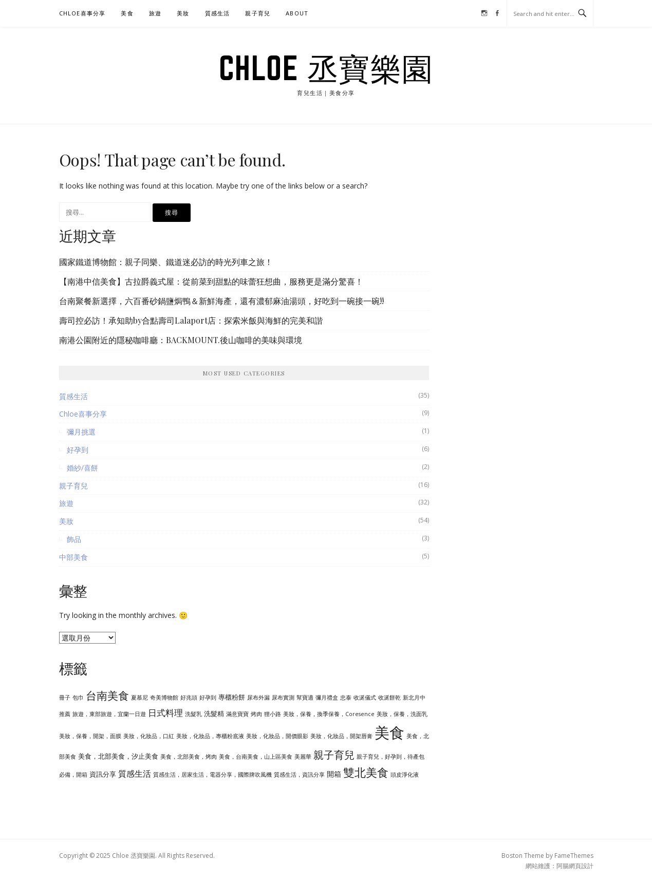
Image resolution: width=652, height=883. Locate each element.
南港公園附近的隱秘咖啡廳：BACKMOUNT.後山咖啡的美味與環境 (180, 339)
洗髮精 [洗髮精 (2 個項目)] (214, 713)
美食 (127, 13)
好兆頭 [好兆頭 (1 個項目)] (188, 697)
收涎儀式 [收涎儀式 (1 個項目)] (364, 697)
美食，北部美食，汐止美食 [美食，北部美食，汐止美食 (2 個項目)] (118, 756)
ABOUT (297, 13)
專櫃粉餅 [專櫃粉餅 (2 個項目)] (231, 697)
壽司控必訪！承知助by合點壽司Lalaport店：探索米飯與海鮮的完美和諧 (191, 320)
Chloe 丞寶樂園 (326, 67)
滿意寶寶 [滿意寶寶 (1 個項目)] (237, 714)
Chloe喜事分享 (82, 13)
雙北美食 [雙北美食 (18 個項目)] (365, 772)
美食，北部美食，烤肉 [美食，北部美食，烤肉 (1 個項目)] (188, 756)
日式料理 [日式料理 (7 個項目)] (165, 712)
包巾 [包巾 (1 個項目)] (78, 697)
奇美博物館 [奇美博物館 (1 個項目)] (164, 697)
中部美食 (73, 557)
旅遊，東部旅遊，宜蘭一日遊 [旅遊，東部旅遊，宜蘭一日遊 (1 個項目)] (109, 714)
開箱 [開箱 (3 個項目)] (334, 774)
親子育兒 (257, 13)
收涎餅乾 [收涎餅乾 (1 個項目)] (389, 697)
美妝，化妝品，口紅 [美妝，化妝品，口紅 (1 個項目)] (148, 736)
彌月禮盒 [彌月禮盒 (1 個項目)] (326, 697)
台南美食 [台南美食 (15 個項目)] (107, 695)
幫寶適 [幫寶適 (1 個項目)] (304, 697)
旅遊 (155, 13)
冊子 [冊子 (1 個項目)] (64, 697)
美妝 (183, 13)
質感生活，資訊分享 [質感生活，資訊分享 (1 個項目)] (299, 774)
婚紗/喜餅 (82, 468)
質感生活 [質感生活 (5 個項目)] (134, 773)
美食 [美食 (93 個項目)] (389, 732)
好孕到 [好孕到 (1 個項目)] (207, 697)
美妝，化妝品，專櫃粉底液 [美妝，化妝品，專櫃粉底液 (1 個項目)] (210, 736)
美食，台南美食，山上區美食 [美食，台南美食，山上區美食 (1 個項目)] (255, 756)
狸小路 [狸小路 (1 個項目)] (272, 714)
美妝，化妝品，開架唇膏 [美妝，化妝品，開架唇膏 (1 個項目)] (341, 736)
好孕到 (77, 450)
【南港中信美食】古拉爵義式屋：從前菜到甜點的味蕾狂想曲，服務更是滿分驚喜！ (211, 281)
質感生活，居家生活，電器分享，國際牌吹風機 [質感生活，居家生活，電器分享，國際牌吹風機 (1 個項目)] (212, 774)
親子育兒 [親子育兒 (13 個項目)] (334, 754)
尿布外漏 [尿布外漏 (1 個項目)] (258, 697)
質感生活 (217, 13)
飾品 (74, 539)
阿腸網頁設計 (574, 865)
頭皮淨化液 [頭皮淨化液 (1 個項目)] (404, 774)
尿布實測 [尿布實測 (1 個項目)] (283, 697)
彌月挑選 (81, 432)
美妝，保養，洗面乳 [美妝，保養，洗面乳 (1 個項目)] (402, 714)
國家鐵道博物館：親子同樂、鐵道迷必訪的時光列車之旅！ (166, 261)
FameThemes (573, 855)
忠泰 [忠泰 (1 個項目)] (345, 697)
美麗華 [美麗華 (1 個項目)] (302, 756)
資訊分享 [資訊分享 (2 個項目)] (102, 774)
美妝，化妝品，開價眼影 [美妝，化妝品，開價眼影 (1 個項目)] (277, 736)
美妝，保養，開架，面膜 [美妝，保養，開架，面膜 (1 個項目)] (90, 736)
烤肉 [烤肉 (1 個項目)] (256, 714)
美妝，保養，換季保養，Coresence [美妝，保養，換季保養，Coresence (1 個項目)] (329, 714)
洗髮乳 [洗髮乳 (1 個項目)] (193, 714)
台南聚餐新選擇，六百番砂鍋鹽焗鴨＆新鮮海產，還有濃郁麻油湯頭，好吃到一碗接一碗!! (221, 300)
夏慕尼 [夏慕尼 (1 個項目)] (139, 697)
